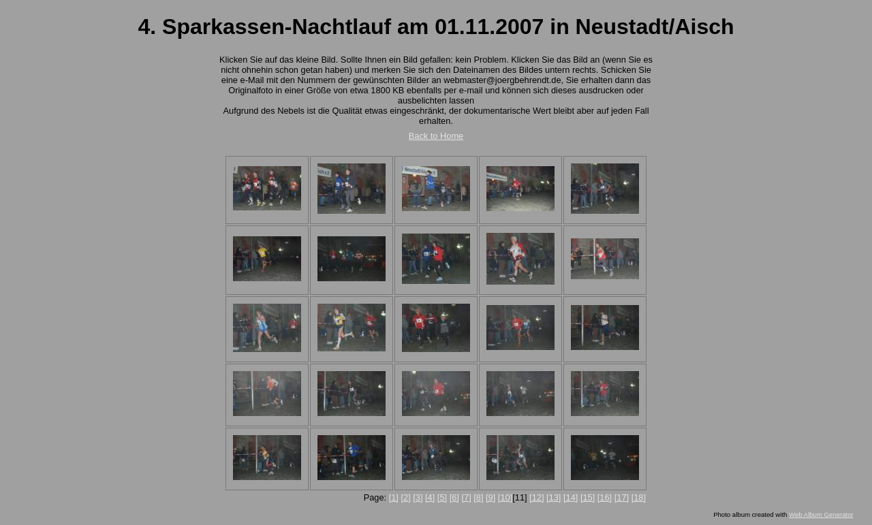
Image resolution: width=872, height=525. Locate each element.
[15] (587, 497)
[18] (639, 497)
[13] (553, 497)
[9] (490, 497)
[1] (394, 497)
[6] (454, 497)
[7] (466, 497)
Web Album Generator (821, 514)
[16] (604, 497)
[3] (417, 497)
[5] (442, 497)
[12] (536, 497)
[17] (621, 497)
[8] (478, 497)
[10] (505, 497)
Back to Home (436, 136)
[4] (430, 497)
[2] (405, 497)
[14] (570, 497)
